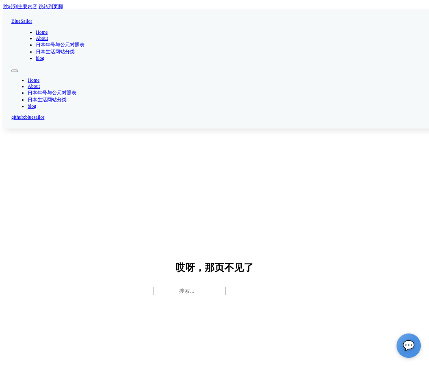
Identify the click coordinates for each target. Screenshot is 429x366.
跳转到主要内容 (20, 6)
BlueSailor (21, 21)
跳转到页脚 (51, 6)
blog (40, 58)
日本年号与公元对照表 (60, 45)
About (42, 38)
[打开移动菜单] (14, 71)
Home (42, 32)
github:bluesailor (27, 117)
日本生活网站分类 (55, 51)
